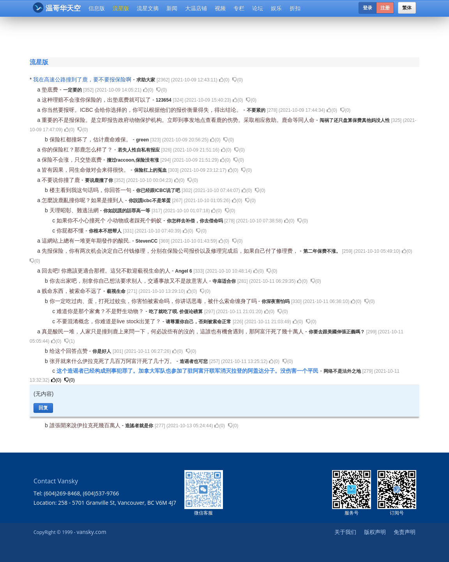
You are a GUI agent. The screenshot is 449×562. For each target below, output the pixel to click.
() (224, 80)
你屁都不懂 (71, 230)
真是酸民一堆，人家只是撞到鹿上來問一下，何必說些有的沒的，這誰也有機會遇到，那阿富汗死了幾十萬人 (173, 331)
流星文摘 (148, 8)
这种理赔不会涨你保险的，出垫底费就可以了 (97, 100)
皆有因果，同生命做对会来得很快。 (86, 170)
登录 (367, 8)
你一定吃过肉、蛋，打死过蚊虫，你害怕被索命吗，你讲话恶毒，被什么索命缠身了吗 (153, 301)
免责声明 (404, 532)
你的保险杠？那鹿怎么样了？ (78, 149)
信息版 (96, 8)
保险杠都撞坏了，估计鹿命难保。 (91, 139)
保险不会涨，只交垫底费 (72, 160)
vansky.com (91, 532)
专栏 (238, 8)
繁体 (407, 8)
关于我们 (345, 532)
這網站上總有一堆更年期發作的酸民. (87, 241)
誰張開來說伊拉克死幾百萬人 (85, 425)
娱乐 (276, 8)
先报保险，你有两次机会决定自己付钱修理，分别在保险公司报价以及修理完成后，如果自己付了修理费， (171, 251)
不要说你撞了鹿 (61, 180)
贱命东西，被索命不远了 (72, 291)
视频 (220, 8)
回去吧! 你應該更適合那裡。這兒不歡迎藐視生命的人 (107, 271)
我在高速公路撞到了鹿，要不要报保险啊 (83, 79)
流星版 (121, 8)
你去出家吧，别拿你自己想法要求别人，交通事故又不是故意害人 (129, 281)
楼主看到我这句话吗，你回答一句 (91, 190)
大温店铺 (196, 8)
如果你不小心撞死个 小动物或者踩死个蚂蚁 (110, 220)
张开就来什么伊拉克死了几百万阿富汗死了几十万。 (113, 361)
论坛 (257, 8)
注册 (385, 8)
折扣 (295, 8)
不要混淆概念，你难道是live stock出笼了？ (109, 321)
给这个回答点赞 (69, 351)
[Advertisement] (226, 35)
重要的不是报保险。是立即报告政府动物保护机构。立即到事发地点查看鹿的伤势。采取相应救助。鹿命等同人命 (179, 120)
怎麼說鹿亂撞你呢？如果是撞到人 (83, 200)
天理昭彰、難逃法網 (74, 210)
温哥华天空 (57, 7)
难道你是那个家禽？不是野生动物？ (101, 311)
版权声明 (375, 532)
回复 (43, 407)
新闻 (171, 8)
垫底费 (51, 89)
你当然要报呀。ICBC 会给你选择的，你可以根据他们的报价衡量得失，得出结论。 (142, 110)
